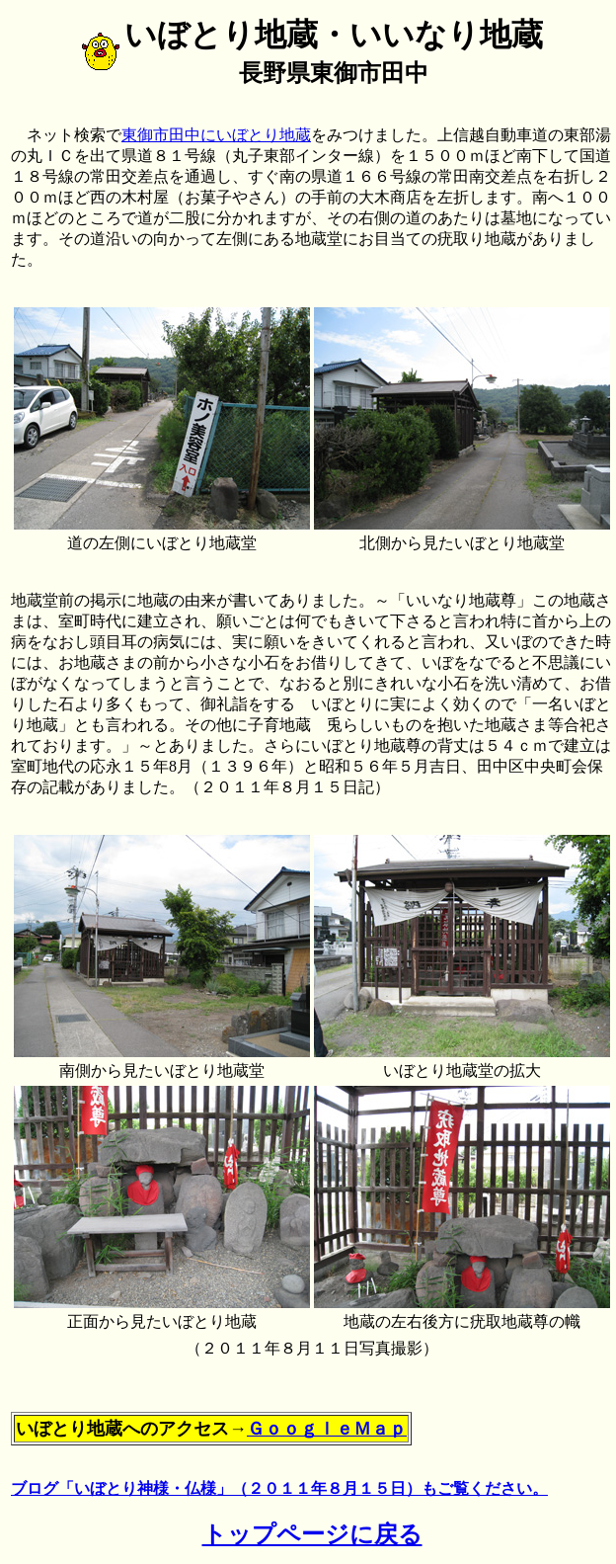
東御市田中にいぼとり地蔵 (216, 134)
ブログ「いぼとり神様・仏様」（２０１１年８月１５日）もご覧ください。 (279, 1488)
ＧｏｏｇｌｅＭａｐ (327, 1429)
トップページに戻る (312, 1534)
